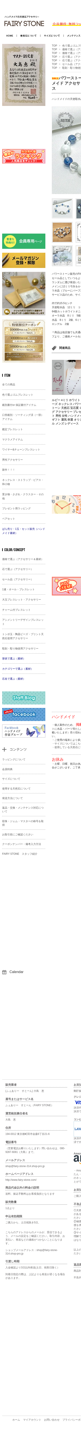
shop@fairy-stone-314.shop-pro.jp (25, 1166)
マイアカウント (32, 1419)
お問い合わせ (52, 1419)
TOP (54, 45)
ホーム (16, 1419)
